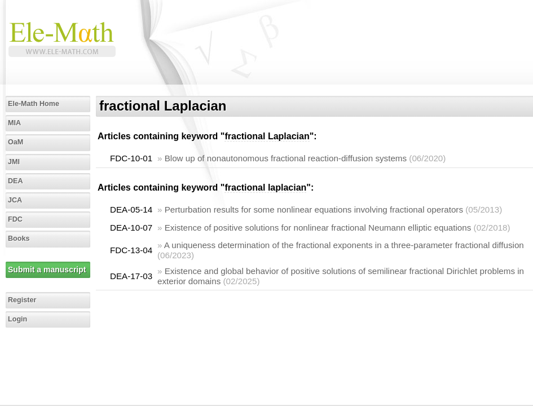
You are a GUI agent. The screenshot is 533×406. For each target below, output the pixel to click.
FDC (15, 219)
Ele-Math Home (33, 104)
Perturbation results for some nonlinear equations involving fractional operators (314, 209)
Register (22, 300)
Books (19, 238)
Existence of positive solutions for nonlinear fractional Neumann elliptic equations (318, 227)
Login (17, 319)
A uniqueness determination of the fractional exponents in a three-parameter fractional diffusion (344, 245)
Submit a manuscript (47, 269)
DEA (15, 181)
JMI (14, 162)
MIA (14, 123)
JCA (15, 200)
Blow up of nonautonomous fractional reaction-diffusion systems (286, 158)
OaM (15, 142)
